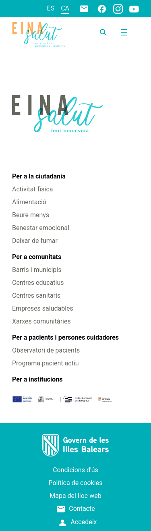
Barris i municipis (36, 270)
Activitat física (32, 189)
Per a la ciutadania (39, 176)
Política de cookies (76, 483)
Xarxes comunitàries (41, 321)
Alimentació (29, 202)
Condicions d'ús (75, 470)
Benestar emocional (40, 228)
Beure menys (30, 215)
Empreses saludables (42, 308)
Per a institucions (37, 379)
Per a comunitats (36, 257)
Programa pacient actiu (45, 363)
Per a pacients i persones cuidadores (65, 337)
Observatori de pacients (46, 350)
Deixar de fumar (35, 241)
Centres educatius (38, 282)
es (51, 8)
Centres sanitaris (36, 295)
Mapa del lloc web (75, 496)
